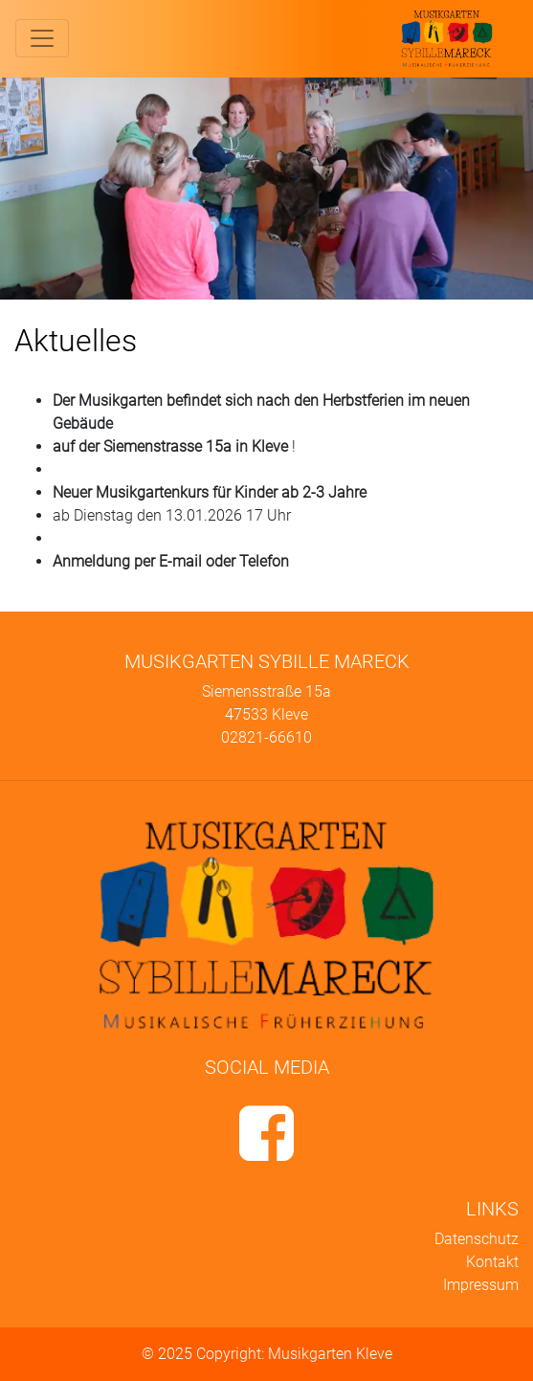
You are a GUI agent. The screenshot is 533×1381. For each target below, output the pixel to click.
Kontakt (492, 1262)
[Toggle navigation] (42, 38)
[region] (266, 189)
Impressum (481, 1285)
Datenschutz (476, 1239)
